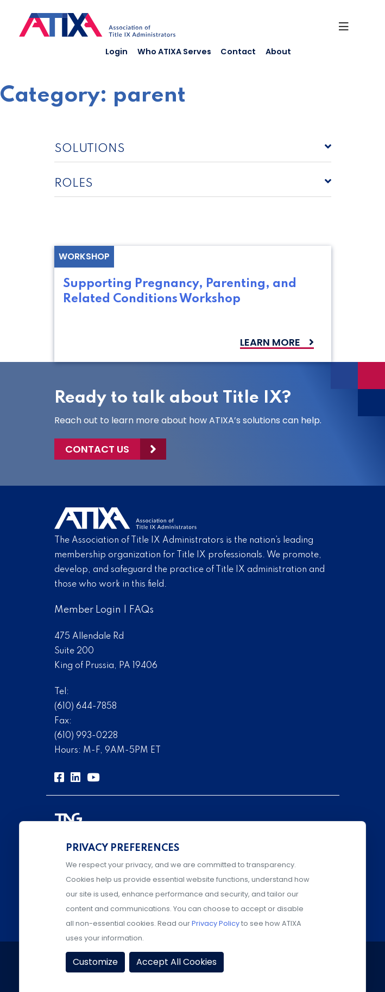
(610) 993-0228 (86, 736)
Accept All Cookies (176, 962)
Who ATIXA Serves (174, 51)
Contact (238, 51)
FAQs (141, 610)
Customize (95, 962)
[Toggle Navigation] (347, 29)
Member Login (87, 610)
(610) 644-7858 (85, 706)
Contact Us (97, 449)
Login (116, 51)
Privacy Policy (215, 923)
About (278, 51)
